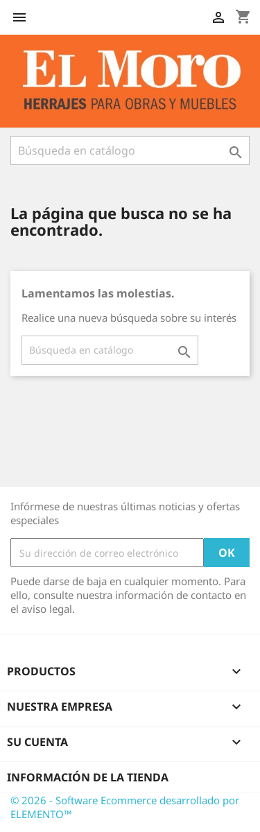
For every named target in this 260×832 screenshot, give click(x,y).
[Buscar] (130, 150)
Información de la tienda (87, 777)
